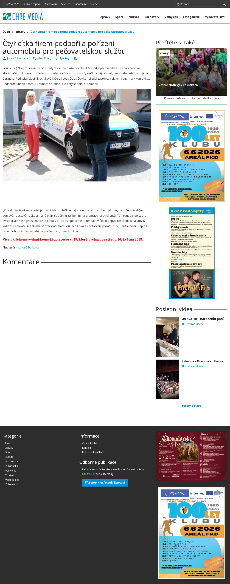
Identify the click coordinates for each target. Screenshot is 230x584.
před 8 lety (44, 58)
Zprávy (105, 17)
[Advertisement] (76, 194)
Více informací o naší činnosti (105, 482)
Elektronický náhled (93, 452)
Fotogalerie (191, 17)
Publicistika (11, 466)
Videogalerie (12, 479)
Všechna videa (191, 406)
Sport (119, 17)
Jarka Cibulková (18, 58)
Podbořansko (80, 4)
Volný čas (171, 17)
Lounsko (65, 4)
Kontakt (86, 447)
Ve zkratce (11, 475)
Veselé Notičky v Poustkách (178, 85)
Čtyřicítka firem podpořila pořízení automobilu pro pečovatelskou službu (82, 32)
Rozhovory (151, 17)
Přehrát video (192, 324)
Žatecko (94, 4)
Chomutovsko (51, 4)
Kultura (133, 17)
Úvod (6, 32)
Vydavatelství (215, 17)
